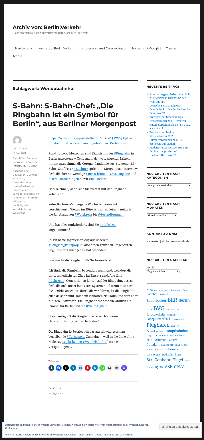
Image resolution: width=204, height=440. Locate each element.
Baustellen (19, 174)
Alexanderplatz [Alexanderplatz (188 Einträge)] (161, 290)
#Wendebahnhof (95, 341)
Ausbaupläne (21, 170)
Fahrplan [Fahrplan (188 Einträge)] (171, 315)
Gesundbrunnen (23, 182)
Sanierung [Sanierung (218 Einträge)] (152, 349)
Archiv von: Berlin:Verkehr (47, 27)
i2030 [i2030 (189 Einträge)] (149, 335)
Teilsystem (19, 201)
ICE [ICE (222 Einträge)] (155, 335)
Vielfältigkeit (20, 205)
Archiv (17, 56)
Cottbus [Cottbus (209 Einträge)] (170, 309)
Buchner (32, 174)
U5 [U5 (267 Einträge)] (157, 367)
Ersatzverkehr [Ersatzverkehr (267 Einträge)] (156, 314)
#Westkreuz (83, 214)
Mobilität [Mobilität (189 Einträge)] (164, 335)
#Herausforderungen (64, 179)
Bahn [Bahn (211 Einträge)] (185, 290)
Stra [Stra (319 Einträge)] (178, 354)
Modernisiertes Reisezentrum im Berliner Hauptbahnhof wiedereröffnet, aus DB (169, 151)
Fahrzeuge (31, 161)
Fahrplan (18, 161)
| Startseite (21, 48)
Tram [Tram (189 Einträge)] (187, 360)
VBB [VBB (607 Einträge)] (168, 366)
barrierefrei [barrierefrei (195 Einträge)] (165, 294)
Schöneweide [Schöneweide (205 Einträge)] (153, 354)
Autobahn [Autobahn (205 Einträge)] (176, 290)
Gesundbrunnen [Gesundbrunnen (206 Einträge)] (155, 331)
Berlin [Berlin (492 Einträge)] (184, 300)
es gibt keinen (72, 341)
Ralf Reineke (20, 147)
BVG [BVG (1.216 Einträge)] (159, 308)
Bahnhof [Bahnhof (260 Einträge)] (152, 294)
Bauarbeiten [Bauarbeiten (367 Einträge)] (156, 301)
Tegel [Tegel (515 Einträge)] (178, 360)
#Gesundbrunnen (111, 214)
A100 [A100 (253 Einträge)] (150, 290)
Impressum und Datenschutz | (103, 48)
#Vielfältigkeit (96, 306)
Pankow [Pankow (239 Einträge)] (172, 339)
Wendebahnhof (22, 209)
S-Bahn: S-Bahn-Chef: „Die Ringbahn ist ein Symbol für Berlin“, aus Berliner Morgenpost (74, 114)
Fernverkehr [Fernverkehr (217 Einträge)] (178, 319)
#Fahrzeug (56, 280)
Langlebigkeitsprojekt (26, 193)
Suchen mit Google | (146, 48)
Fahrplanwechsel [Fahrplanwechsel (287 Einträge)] (158, 319)
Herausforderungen (24, 186)
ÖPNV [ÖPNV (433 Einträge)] (179, 367)
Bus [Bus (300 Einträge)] (149, 309)
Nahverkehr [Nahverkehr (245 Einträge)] (177, 335)
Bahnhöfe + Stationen (26, 158)
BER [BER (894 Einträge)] (172, 300)
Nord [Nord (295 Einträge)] (150, 339)
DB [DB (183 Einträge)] (177, 309)
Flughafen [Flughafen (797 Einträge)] (158, 325)
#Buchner (81, 168)
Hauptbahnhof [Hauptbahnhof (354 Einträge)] (177, 331)
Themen (172, 48)
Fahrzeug (18, 178)
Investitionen (20, 189)
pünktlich (19, 197)
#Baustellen (97, 179)
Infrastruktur (20, 165)
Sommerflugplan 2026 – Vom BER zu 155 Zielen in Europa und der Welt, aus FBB (170, 98)
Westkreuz (19, 212)
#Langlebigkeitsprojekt (66, 245)
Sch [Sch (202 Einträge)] (161, 349)
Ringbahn (33, 197)
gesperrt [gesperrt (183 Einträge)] (175, 326)
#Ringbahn (122, 153)
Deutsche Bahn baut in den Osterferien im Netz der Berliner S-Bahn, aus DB (170, 109)
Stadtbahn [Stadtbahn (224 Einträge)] (167, 354)
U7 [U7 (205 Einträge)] (161, 367)
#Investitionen (97, 174)
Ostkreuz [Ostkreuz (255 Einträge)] (160, 339)
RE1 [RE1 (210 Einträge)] (163, 344)
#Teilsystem (76, 336)
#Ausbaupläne (119, 174)
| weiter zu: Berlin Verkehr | (57, 48)
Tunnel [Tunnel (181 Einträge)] (150, 367)
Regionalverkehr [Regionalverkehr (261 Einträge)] (177, 344)
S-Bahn (33, 165)
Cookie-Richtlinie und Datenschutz (114, 434)
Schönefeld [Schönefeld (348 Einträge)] (173, 349)
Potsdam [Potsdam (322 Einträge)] (153, 344)
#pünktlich (108, 224)
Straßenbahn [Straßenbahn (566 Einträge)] (159, 359)
